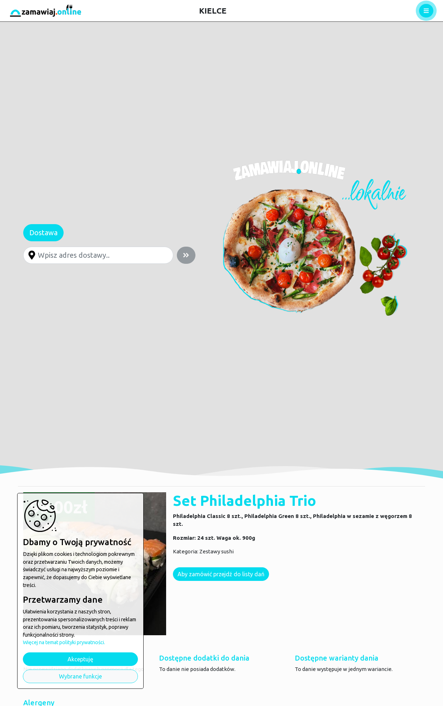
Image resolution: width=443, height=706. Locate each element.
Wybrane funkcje (80, 676)
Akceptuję (80, 659)
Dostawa (43, 232)
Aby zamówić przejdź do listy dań (221, 574)
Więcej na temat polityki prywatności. (64, 642)
